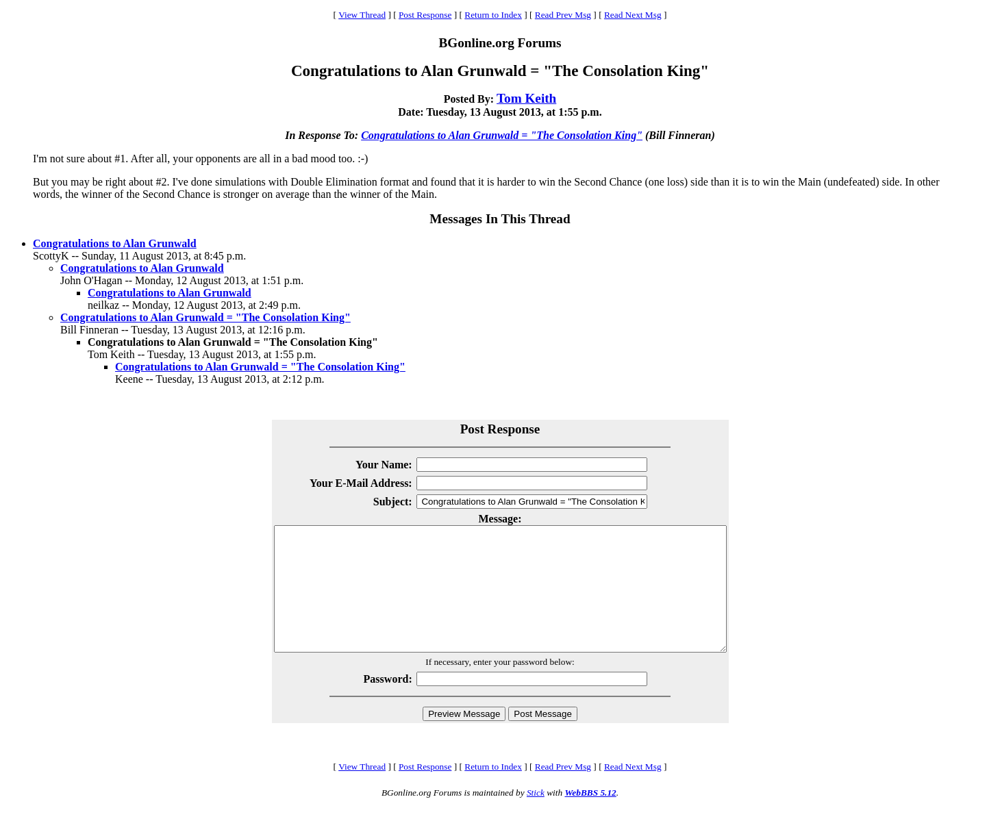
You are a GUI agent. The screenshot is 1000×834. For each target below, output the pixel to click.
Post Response (425, 15)
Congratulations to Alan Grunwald (115, 243)
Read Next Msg (633, 15)
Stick (536, 817)
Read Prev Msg (563, 15)
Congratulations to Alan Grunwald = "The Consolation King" (501, 135)
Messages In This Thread (499, 219)
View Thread (362, 15)
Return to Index (493, 15)
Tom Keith (526, 98)
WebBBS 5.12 (590, 817)
